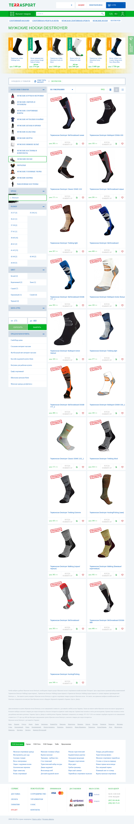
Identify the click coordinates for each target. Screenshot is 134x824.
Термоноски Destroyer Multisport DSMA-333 (106, 135)
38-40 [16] (14, 238)
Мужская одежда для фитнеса (21, 384)
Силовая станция (19, 758)
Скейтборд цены (17, 340)
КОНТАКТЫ (35, 810)
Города (28, 744)
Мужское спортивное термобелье (108, 758)
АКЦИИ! (81, 5)
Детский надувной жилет (50, 774)
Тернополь (91, 727)
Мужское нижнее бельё (24, 144)
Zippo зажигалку (19, 770)
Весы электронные (20, 761)
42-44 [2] (14, 256)
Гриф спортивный (17, 371)
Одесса (24, 724)
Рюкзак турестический (77, 752)
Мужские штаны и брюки (25, 125)
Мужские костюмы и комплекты (23, 151)
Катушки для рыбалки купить (21, 365)
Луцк (110, 727)
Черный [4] (15, 301)
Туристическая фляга (103, 755)
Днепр (30, 724)
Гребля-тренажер (75, 767)
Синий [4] (33, 295)
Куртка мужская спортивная (106, 774)
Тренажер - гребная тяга (49, 758)
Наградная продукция (76, 758)
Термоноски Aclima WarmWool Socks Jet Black (56, 60)
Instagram (94, 801)
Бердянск (20, 730)
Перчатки (18, 165)
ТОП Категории (17, 744)
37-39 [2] (14, 225)
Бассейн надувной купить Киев (22, 359)
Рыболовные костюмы (24, 184)
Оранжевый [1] (16, 295)
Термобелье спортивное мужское (80, 774)
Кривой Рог (53, 724)
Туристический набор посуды (51, 764)
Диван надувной (47, 767)
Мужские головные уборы (26, 171)
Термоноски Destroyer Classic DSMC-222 (66, 189)
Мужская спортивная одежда (23, 752)
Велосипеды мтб (47, 770)
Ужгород (27, 730)
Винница (80, 724)
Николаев (62, 724)
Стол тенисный (46, 761)
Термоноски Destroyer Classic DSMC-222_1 (67, 459)
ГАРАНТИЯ (15, 804)
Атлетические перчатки (21, 767)
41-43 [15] (14, 250)
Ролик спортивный (20, 774)
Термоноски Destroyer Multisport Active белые (107, 297)
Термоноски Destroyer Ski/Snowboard (104, 243)
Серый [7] (14, 288)
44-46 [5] (14, 263)
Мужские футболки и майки (26, 119)
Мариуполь (71, 724)
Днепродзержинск (49, 727)
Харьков (16, 724)
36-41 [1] (14, 219)
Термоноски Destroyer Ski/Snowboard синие (67, 135)
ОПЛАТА (14, 799)
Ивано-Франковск (80, 727)
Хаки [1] (33, 282)
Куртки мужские (47, 755)
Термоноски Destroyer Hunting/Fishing (64, 674)
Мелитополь (118, 727)
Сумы (10, 727)
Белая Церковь (101, 727)
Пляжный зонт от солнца (105, 770)
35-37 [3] (14, 213)
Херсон (87, 724)
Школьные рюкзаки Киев (20, 378)
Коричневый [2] (16, 282)
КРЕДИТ (14, 810)
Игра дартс (72, 764)
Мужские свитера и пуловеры (22, 102)
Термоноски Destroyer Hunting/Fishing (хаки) (107, 512)
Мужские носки (21, 159)
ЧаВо (57, 744)
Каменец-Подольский (39, 730)
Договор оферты (48, 819)
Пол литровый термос (104, 767)
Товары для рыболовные (104, 752)
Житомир (120, 724)
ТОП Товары (47, 744)
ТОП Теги (36, 744)
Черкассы (111, 724)
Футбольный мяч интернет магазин (23, 353)
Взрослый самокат (75, 770)
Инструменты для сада (21, 755)
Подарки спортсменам (76, 761)
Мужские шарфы (21, 178)
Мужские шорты (21, 138)
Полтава (95, 724)
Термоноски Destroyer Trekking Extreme (65, 512)
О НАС (33, 804)
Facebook (94, 794)
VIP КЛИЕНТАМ (37, 799)
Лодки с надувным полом (22, 764)
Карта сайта (36, 819)
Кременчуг (69, 727)
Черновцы (60, 727)
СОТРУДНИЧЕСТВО (38, 794)
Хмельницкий (18, 727)
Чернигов (103, 724)
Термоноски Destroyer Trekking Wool (104, 459)
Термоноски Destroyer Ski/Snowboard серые (107, 189)
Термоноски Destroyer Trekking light (64, 243)
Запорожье (44, 724)
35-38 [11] (33, 213)
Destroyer (14, 198)
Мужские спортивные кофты (24, 111)
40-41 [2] (14, 244)
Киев (9, 724)
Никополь (11, 730)
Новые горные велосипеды (105, 764)
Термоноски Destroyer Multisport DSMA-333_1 (107, 405)
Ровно (27, 727)
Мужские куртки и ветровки (27, 96)
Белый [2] (14, 276)
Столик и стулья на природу (106, 761)
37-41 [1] (14, 231)
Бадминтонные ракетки (77, 755)
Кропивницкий (36, 727)
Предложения (66, 744)
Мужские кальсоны (23, 132)
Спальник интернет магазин (21, 346)
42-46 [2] (33, 256)
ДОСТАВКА (15, 794)
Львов (37, 724)
